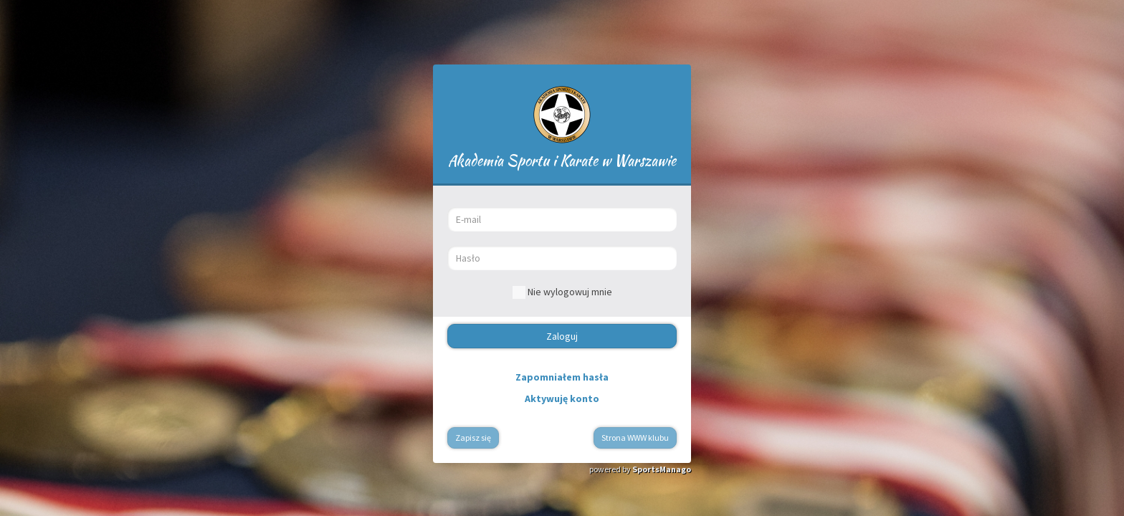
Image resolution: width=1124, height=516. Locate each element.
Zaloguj (562, 336)
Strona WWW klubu (635, 437)
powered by (640, 469)
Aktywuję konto (562, 398)
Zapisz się (473, 437)
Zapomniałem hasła (562, 377)
